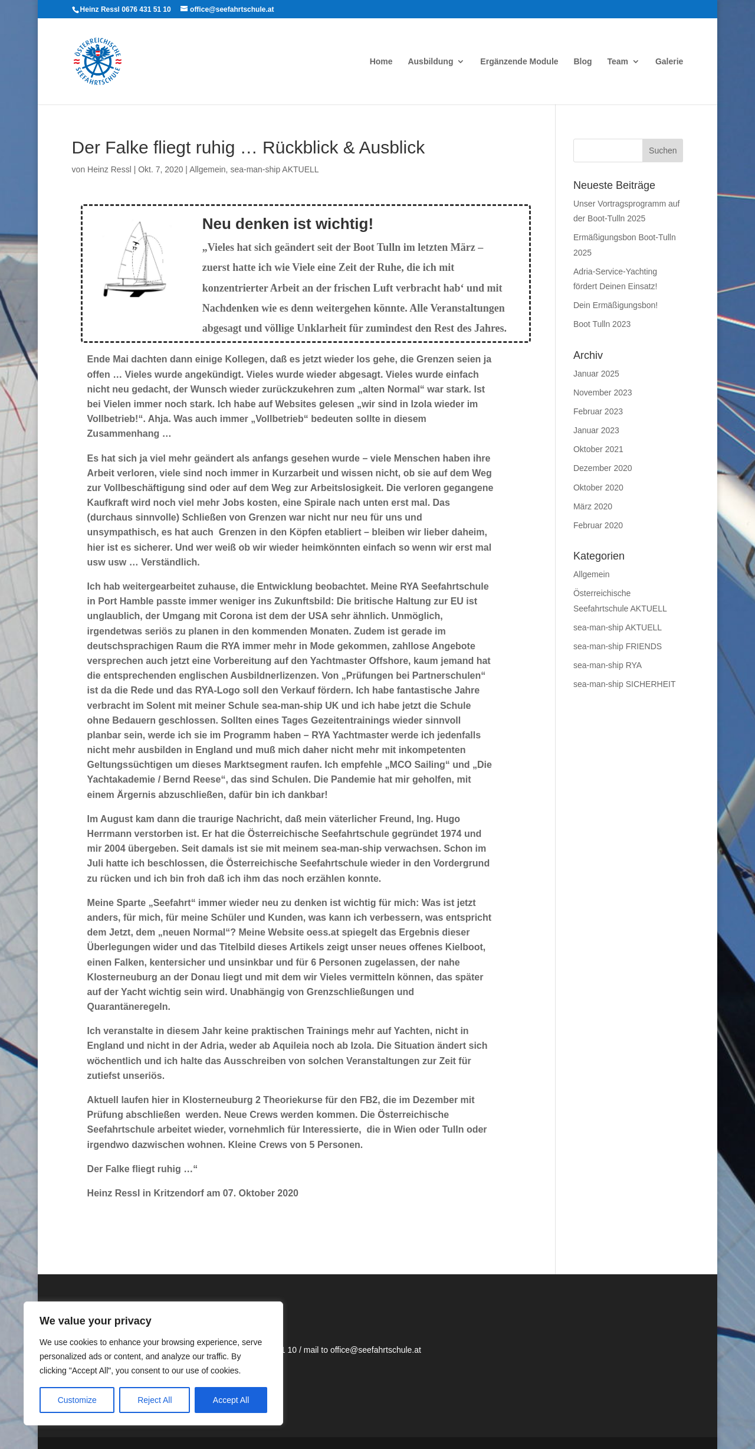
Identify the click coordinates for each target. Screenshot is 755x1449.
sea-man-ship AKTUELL (274, 169)
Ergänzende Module (519, 61)
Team (617, 61)
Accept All (231, 1400)
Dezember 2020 (602, 468)
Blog (582, 61)
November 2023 (602, 392)
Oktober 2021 (598, 449)
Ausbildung (430, 61)
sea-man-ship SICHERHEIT (624, 684)
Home (381, 61)
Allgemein (207, 169)
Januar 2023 (596, 430)
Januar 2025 (596, 373)
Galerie (669, 61)
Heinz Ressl (109, 169)
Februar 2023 (598, 411)
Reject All (154, 1400)
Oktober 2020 (598, 487)
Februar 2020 (598, 525)
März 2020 (592, 506)
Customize (77, 1400)
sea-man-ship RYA (607, 665)
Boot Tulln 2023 (602, 324)
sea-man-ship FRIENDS (617, 646)
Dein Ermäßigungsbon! (615, 305)
